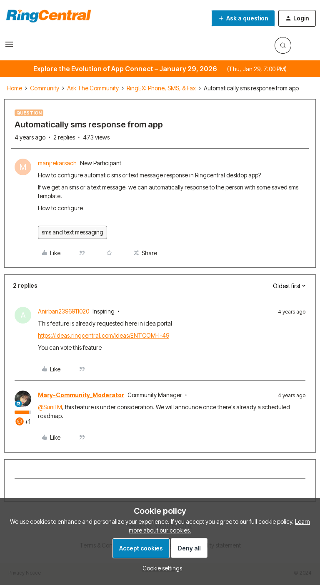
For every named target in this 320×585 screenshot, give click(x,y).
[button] (9, 46)
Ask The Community (93, 88)
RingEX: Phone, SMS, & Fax (161, 88)
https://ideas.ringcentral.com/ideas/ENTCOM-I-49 (103, 335)
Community (44, 88)
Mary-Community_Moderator (81, 394)
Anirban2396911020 (63, 311)
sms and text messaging (72, 232)
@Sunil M (50, 407)
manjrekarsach (57, 163)
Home (14, 88)
